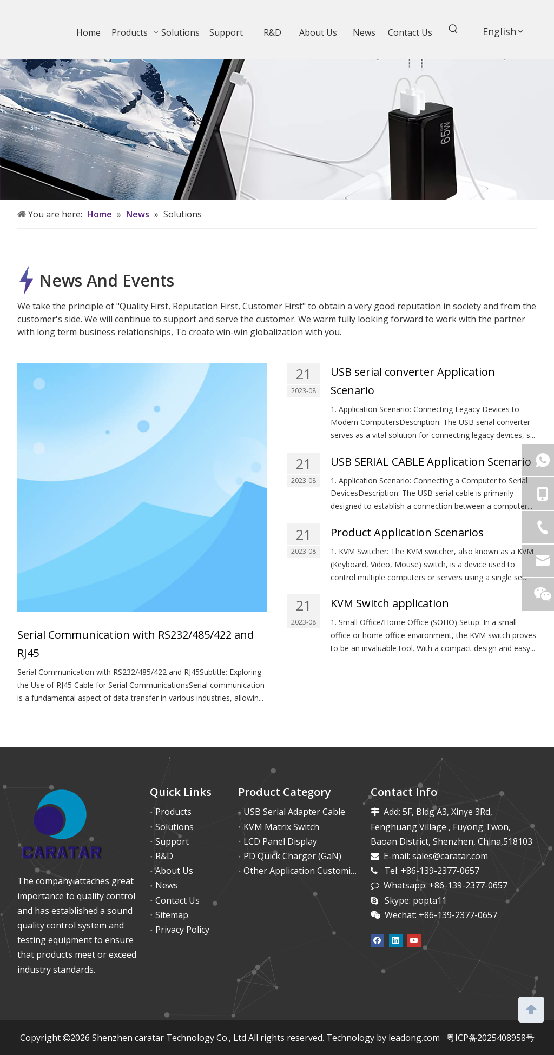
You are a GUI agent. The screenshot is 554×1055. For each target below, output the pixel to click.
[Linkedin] (396, 940)
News (166, 885)
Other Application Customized (304, 871)
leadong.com (414, 1038)
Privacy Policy (182, 929)
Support (172, 841)
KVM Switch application (390, 603)
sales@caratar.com (450, 856)
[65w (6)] (277, 129)
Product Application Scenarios (407, 532)
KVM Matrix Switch (281, 827)
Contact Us (177, 900)
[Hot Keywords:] (453, 31)
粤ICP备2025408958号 (490, 1038)
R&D (164, 856)
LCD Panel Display (280, 841)
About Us (174, 871)
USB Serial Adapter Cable (294, 812)
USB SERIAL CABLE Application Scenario (431, 461)
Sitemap (171, 915)
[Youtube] (414, 940)
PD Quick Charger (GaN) (292, 856)
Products (173, 812)
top (531, 1008)
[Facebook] (377, 940)
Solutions (174, 827)
